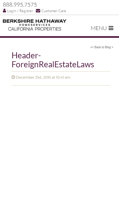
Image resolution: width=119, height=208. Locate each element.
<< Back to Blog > (101, 47)
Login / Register (18, 10)
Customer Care (51, 10)
